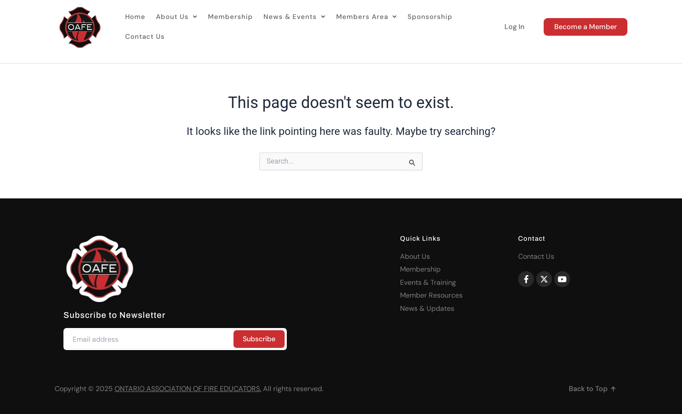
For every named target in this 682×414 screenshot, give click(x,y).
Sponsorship (411, 27)
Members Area (352, 27)
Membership (224, 27)
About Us (174, 27)
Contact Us (460, 27)
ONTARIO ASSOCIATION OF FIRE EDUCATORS (187, 388)
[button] (174, 27)
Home (134, 27)
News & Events (285, 27)
